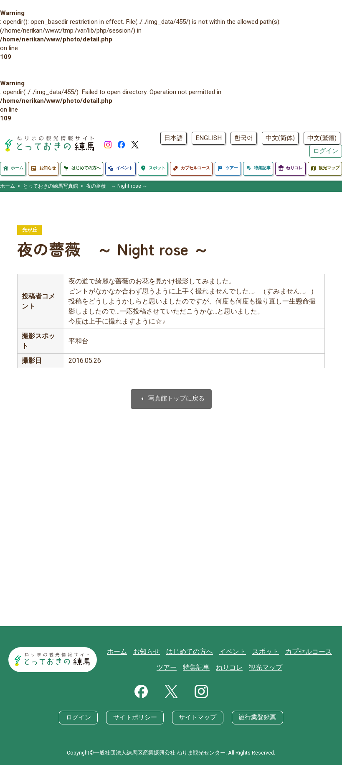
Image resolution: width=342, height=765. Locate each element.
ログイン (325, 151)
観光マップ (265, 667)
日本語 (173, 138)
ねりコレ (230, 667)
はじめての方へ (193, 652)
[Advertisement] (171, 535)
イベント (233, 652)
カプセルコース (305, 652)
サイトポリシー (135, 717)
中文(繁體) (322, 138)
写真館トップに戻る (171, 399)
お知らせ (152, 652)
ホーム (123, 652)
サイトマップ (197, 717)
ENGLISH (208, 138)
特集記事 (199, 667)
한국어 (243, 138)
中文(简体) (280, 138)
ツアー (171, 667)
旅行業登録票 (257, 717)
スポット (264, 652)
